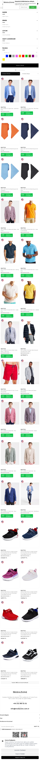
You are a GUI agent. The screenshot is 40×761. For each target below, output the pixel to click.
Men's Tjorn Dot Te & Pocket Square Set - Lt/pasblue (9, 189)
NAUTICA (3, 107)
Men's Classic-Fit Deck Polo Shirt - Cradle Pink (9, 310)
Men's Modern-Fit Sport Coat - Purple (29, 430)
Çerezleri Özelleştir (20, 750)
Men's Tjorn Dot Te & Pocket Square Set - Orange (9, 149)
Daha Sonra (24, 7)
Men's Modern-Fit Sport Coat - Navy (8, 511)
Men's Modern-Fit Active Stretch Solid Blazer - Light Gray (9, 351)
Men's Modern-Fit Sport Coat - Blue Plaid (29, 108)
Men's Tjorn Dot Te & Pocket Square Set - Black (29, 189)
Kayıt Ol (36, 726)
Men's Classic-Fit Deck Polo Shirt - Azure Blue (29, 270)
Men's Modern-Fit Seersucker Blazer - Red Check (10, 230)
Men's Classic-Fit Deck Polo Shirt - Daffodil (30, 309)
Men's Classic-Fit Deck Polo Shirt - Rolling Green (10, 270)
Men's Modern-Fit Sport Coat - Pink (8, 430)
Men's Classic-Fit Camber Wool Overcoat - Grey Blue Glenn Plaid (29, 351)
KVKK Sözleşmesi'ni (6, 729)
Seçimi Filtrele (20, 65)
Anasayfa (2, 7)
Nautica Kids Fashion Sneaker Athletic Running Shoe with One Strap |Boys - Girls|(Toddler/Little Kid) (9, 553)
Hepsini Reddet (20, 754)
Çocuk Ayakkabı (6, 34)
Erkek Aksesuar (6, 43)
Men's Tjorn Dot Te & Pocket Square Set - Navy (29, 149)
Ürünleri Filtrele (10, 73)
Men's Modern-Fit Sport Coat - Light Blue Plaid (9, 109)
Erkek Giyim (5, 24)
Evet (32, 7)
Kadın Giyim (5, 16)
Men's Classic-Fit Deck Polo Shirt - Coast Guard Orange (29, 230)
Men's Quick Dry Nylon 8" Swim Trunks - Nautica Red (10, 391)
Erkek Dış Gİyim (6, 26)
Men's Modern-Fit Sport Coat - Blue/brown (30, 511)
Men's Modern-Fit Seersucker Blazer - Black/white (29, 391)
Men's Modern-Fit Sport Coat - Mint (8, 471)
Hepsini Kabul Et (20, 757)
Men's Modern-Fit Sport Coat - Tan (28, 471)
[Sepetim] (37, 4)
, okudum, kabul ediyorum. (11, 729)
